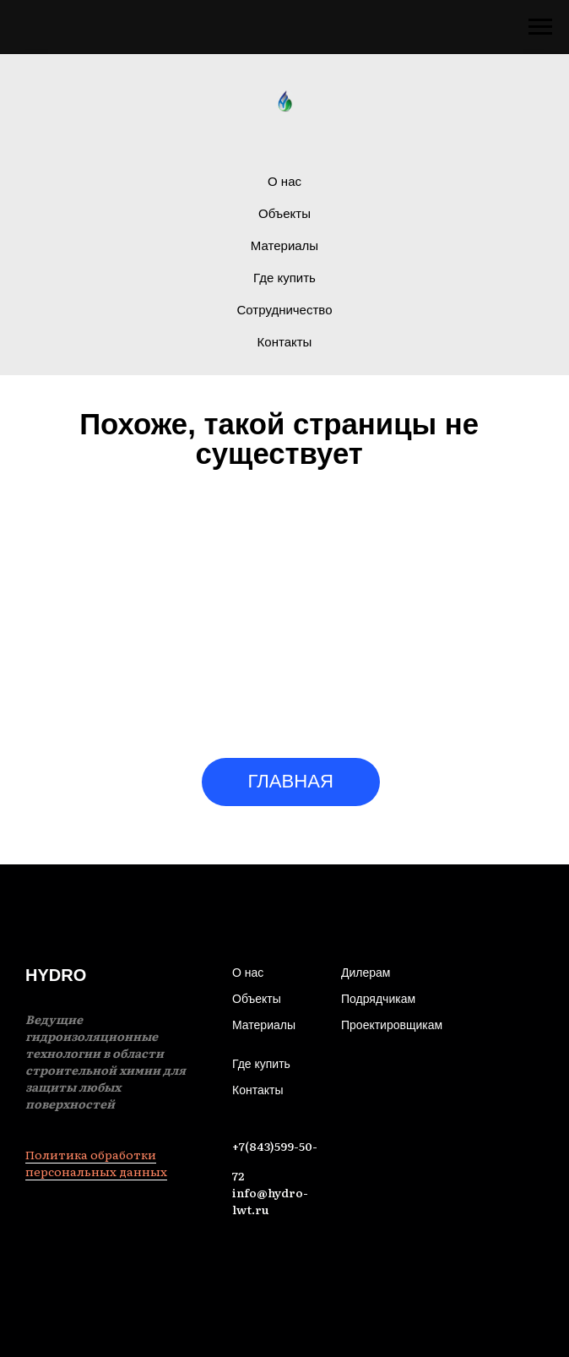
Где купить (284, 277)
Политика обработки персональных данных (96, 1163)
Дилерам (365, 972)
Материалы (284, 245)
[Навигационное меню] (540, 27)
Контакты (284, 342)
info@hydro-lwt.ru (270, 1201)
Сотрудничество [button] (285, 309)
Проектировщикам (391, 1025)
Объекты (284, 213)
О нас (284, 181)
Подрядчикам (378, 998)
